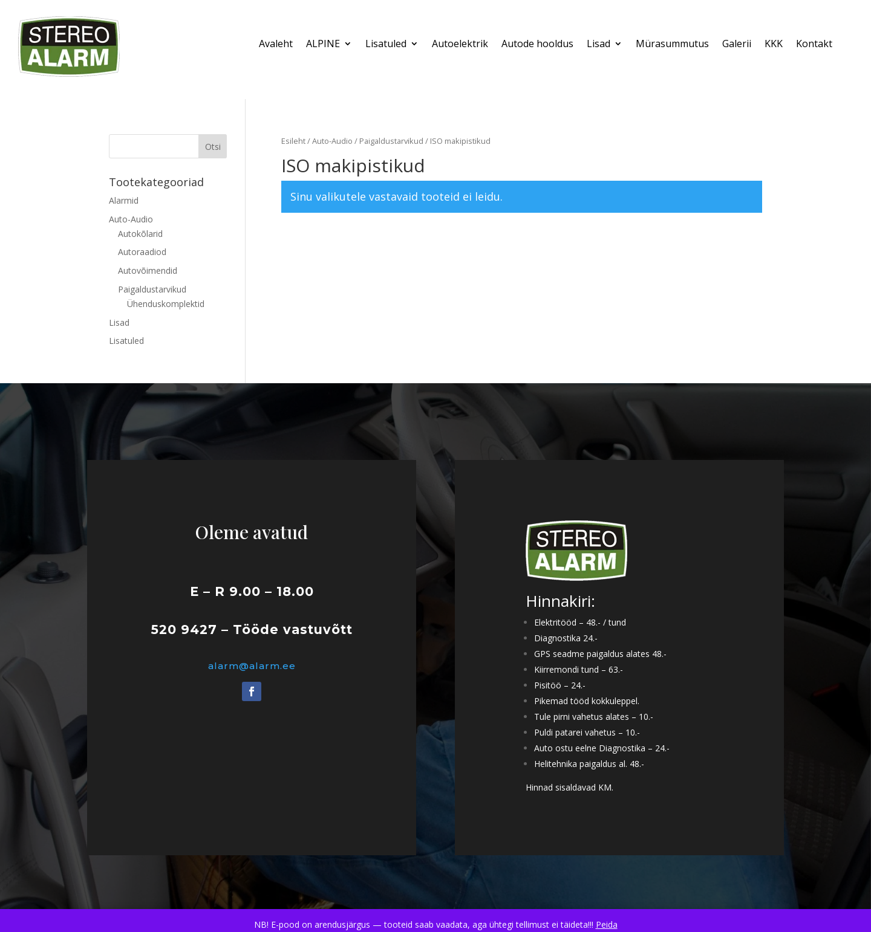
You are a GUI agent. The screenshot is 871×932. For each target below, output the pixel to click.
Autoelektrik (460, 44)
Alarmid (124, 200)
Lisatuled (385, 44)
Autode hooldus (537, 44)
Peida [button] (607, 924)
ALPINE (323, 44)
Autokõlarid (140, 233)
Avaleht (276, 44)
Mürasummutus (672, 44)
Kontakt (814, 44)
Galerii (736, 44)
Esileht (293, 140)
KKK (774, 44)
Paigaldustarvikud (391, 140)
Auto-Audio (332, 140)
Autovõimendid (147, 270)
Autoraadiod (142, 251)
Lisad (598, 44)
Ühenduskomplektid (165, 303)
